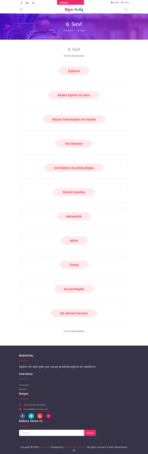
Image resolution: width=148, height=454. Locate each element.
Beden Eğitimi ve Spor (74, 95)
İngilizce (74, 71)
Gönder (90, 433)
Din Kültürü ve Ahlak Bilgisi (74, 167)
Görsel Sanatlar (74, 192)
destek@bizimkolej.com (33, 409)
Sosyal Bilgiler (74, 289)
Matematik (74, 216)
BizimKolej (44, 447)
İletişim (22, 389)
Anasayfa (68, 30)
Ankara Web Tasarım (75, 447)
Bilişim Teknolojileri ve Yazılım (74, 119)
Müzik (74, 240)
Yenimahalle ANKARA (32, 404)
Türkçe (74, 264)
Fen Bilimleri (74, 143)
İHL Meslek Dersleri (74, 313)
